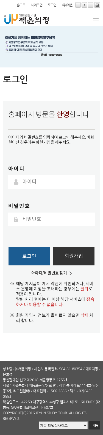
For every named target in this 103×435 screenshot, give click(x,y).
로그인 (52, 5)
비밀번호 (19, 206)
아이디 (16, 169)
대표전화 (39, 391)
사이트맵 (36, 5)
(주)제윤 (67, 5)
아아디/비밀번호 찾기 (49, 273)
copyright (12, 413)
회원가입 (74, 256)
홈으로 (21, 5)
